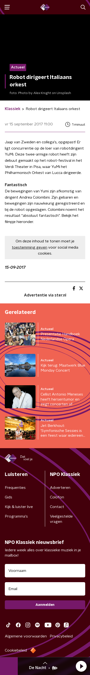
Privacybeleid (61, 636)
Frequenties (15, 488)
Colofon (57, 497)
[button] (81, 666)
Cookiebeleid (16, 650)
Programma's (16, 516)
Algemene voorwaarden (26, 636)
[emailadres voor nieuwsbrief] (45, 589)
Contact (57, 507)
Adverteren (60, 488)
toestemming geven (29, 247)
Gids (8, 497)
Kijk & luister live (19, 507)
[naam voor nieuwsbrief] (45, 570)
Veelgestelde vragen (61, 519)
